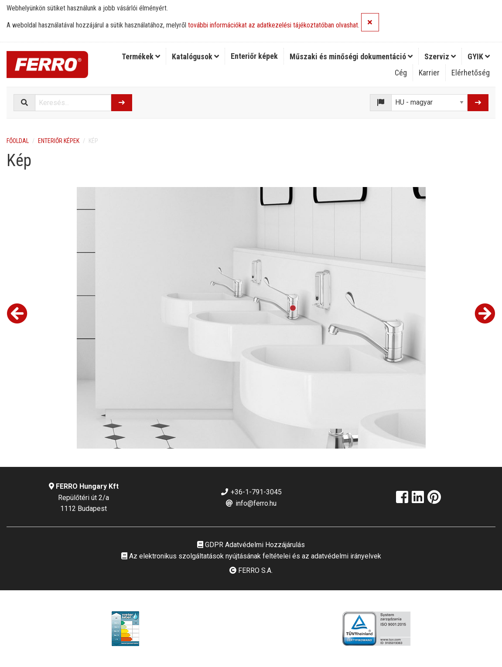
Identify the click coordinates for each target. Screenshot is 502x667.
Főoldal (18, 140)
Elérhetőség (470, 72)
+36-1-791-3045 (251, 492)
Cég (401, 72)
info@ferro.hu (251, 503)
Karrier (429, 72)
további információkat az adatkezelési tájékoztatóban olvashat (273, 25)
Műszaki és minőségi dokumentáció (351, 56)
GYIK (479, 56)
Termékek (141, 56)
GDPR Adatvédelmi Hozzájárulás (251, 545)
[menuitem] (141, 56)
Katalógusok (195, 56)
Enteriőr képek (254, 56)
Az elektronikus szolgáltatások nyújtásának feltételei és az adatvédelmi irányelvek (251, 556)
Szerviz (440, 56)
